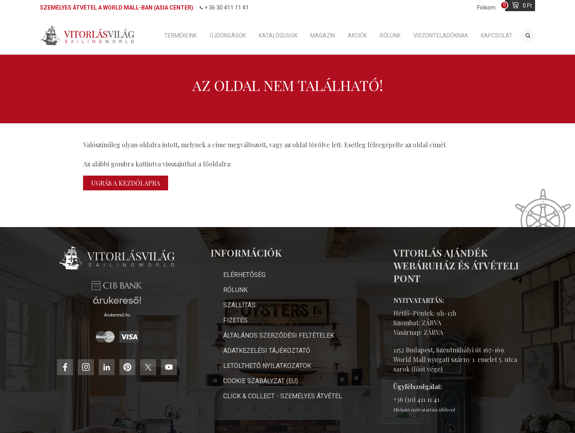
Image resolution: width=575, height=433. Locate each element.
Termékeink (180, 35)
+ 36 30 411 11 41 (224, 7)
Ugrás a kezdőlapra (125, 183)
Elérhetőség (244, 275)
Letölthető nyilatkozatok (267, 366)
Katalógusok (278, 35)
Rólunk (390, 35)
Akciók (357, 35)
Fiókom (486, 7)
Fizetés (235, 320)
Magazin (322, 35)
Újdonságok (228, 35)
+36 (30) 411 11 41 (416, 399)
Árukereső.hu (117, 314)
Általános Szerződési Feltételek (278, 335)
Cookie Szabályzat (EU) (260, 381)
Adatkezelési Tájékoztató (266, 350)
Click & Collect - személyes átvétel (282, 396)
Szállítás (239, 305)
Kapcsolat (497, 35)
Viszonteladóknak (440, 35)
